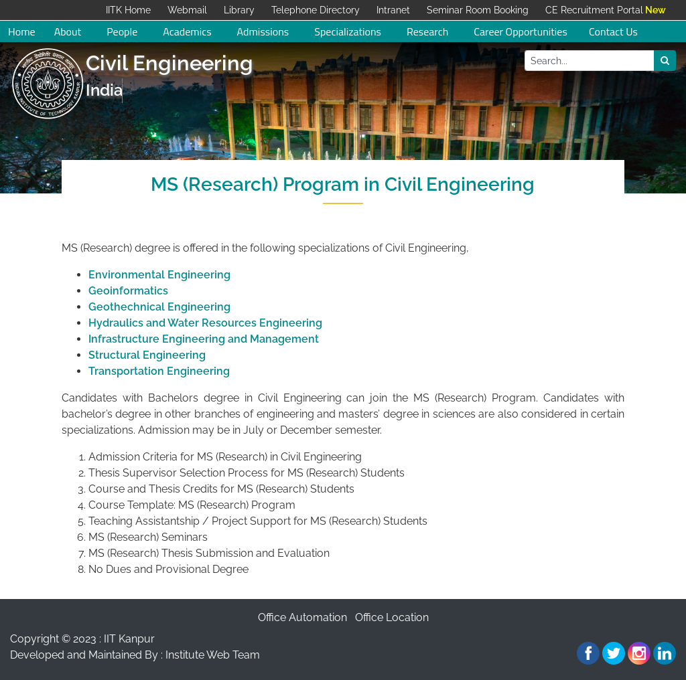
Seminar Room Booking (478, 10)
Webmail (187, 10)
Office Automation (302, 617)
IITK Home (128, 10)
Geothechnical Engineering (159, 307)
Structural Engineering (147, 355)
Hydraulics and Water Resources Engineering (205, 323)
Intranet (393, 10)
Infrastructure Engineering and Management (203, 339)
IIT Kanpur (129, 638)
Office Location (392, 617)
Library (239, 10)
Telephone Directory (315, 10)
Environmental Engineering (159, 274)
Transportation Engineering (159, 371)
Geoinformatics (128, 290)
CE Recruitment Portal (594, 10)
